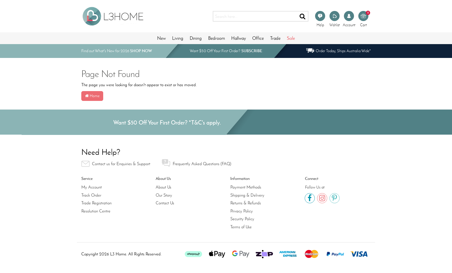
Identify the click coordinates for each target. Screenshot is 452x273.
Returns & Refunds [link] (245, 203)
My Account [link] (91, 187)
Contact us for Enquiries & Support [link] (115, 164)
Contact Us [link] (165, 203)
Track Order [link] (91, 195)
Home (92, 95)
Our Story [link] (164, 195)
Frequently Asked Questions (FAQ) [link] (196, 163)
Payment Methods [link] (245, 187)
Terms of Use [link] (241, 226)
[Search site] (302, 16)
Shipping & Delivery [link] (247, 195)
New (161, 38)
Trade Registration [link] (96, 203)
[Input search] (255, 16)
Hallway (238, 38)
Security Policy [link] (242, 218)
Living (177, 38)
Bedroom (216, 38)
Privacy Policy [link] (241, 211)
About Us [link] (163, 187)
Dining (196, 38)
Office (258, 38)
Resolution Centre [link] (95, 211)
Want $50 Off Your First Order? (226, 50)
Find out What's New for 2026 (116, 50)
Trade (275, 38)
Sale (291, 38)
